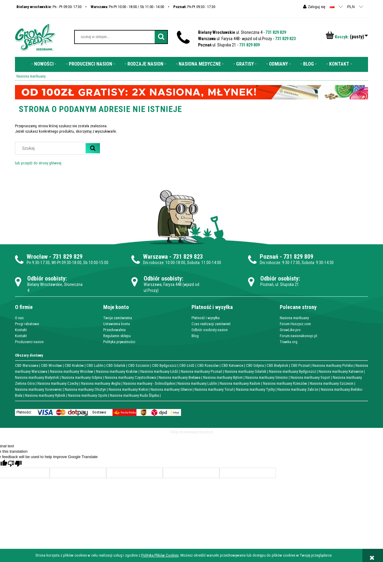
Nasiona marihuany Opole (87, 395)
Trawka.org (288, 342)
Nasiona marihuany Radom (240, 383)
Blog (195, 336)
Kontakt (21, 330)
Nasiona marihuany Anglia (101, 383)
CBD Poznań (300, 365)
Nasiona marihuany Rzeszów (285, 383)
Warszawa (155, 256)
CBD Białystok (277, 365)
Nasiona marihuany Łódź (159, 371)
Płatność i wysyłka (206, 318)
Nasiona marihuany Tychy (255, 389)
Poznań (269, 256)
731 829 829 (275, 32)
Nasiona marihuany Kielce (128, 389)
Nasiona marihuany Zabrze (297, 389)
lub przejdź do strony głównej (38, 163)
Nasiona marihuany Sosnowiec (38, 389)
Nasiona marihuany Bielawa (179, 377)
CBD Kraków (74, 365)
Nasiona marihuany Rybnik (45, 395)
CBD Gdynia (255, 365)
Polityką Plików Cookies (160, 555)
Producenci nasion (29, 342)
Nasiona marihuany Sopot (310, 377)
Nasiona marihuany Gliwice (171, 389)
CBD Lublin (95, 365)
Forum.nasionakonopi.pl (298, 336)
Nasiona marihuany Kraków (117, 371)
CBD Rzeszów (208, 365)
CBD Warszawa (26, 365)
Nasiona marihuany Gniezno (266, 377)
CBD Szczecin (138, 365)
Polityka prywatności (119, 342)
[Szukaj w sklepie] (52, 148)
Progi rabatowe (27, 324)
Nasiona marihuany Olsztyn (85, 389)
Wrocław (37, 256)
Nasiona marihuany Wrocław (71, 371)
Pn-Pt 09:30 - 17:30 (194, 6)
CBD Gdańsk (115, 365)
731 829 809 (249, 45)
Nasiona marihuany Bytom (223, 377)
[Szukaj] (93, 148)
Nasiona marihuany (294, 318)
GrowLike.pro (290, 330)
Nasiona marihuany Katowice (341, 371)
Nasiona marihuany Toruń (213, 389)
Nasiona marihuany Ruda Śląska (134, 395)
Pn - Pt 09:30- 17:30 (48, 6)
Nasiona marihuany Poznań (201, 371)
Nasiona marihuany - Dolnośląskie (149, 383)
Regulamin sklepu (117, 336)
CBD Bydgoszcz (164, 365)
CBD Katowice (232, 365)
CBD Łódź (186, 365)
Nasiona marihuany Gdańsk (245, 371)
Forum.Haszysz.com (295, 324)
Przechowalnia (114, 330)
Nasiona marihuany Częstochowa (130, 377)
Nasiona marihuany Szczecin (331, 383)
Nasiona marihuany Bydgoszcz (292, 371)
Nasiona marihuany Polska (332, 365)
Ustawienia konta (116, 324)
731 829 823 (285, 38)
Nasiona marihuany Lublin (197, 383)
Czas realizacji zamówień (211, 324)
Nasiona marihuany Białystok (37, 377)
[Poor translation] (14, 464)
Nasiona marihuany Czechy (57, 383)
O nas (19, 318)
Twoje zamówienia (117, 318)
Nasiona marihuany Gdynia (82, 377)
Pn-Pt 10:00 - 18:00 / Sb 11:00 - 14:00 (127, 6)
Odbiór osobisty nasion (210, 330)
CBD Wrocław (51, 365)
